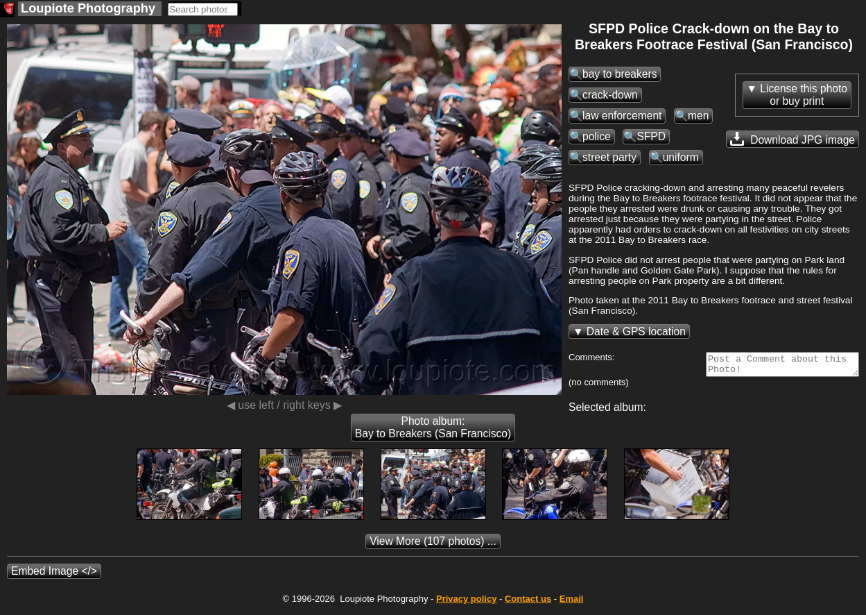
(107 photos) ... (433, 545)
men (698, 115)
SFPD (651, 136)
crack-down (610, 95)
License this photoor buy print (803, 95)
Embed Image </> (54, 575)
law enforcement (621, 115)
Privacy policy (466, 603)
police (596, 136)
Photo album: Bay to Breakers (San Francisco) (433, 431)
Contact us (528, 603)
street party (609, 157)
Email (572, 603)
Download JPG (792, 139)
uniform (681, 157)
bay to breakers (619, 74)
